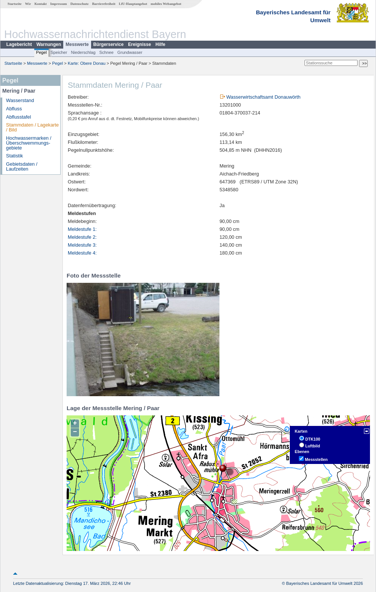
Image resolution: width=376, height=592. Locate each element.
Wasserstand (20, 100)
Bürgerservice (108, 44)
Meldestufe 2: (82, 237)
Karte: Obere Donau (86, 63)
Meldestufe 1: (82, 229)
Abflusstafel (18, 117)
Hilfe (160, 44)
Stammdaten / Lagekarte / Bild (32, 127)
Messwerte (76, 44)
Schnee (106, 52)
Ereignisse (139, 44)
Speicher (58, 52)
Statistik (14, 156)
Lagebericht (19, 44)
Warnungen (49, 44)
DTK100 (312, 439)
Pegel (41, 52)
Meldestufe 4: (82, 253)
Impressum (58, 4)
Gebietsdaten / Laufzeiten (21, 166)
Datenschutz (79, 4)
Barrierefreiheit (104, 4)
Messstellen (316, 459)
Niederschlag (83, 52)
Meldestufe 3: (82, 245)
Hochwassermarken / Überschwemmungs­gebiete (28, 143)
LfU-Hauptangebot (133, 4)
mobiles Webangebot (166, 4)
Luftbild (312, 446)
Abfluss (14, 108)
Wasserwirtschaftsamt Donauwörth (263, 97)
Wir (28, 4)
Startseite (14, 4)
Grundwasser (130, 52)
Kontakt (40, 4)
